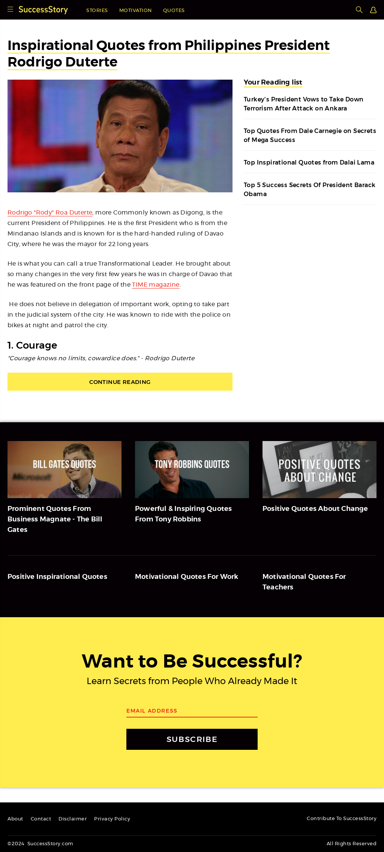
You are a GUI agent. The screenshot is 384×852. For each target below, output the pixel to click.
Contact (41, 819)
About (15, 819)
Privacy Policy (112, 819)
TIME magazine (155, 285)
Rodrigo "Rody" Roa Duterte (50, 213)
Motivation (135, 10)
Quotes (174, 10)
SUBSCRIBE (192, 739)
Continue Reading (119, 381)
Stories (97, 10)
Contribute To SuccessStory (341, 818)
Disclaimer (72, 819)
